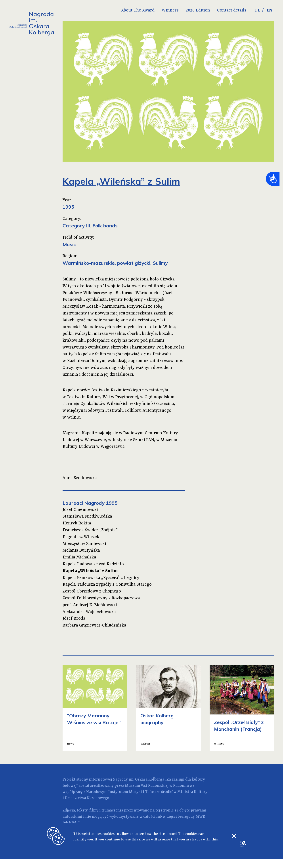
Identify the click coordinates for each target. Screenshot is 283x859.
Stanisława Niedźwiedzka (87, 516)
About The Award (138, 10)
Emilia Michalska (79, 557)
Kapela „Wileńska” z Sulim (90, 571)
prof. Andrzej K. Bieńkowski (90, 605)
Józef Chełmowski (80, 509)
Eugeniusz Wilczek (81, 537)
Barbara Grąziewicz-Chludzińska (94, 625)
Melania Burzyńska (81, 550)
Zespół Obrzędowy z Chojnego (92, 591)
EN (269, 10)
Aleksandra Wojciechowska (89, 611)
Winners (170, 10)
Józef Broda (74, 618)
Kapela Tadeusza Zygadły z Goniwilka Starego (107, 584)
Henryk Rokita (77, 523)
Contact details (231, 10)
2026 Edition (198, 10)
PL (257, 10)
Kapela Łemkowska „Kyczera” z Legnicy (101, 577)
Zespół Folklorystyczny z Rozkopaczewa (101, 598)
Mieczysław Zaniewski (84, 543)
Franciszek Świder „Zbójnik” (90, 530)
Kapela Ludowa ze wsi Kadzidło (93, 564)
